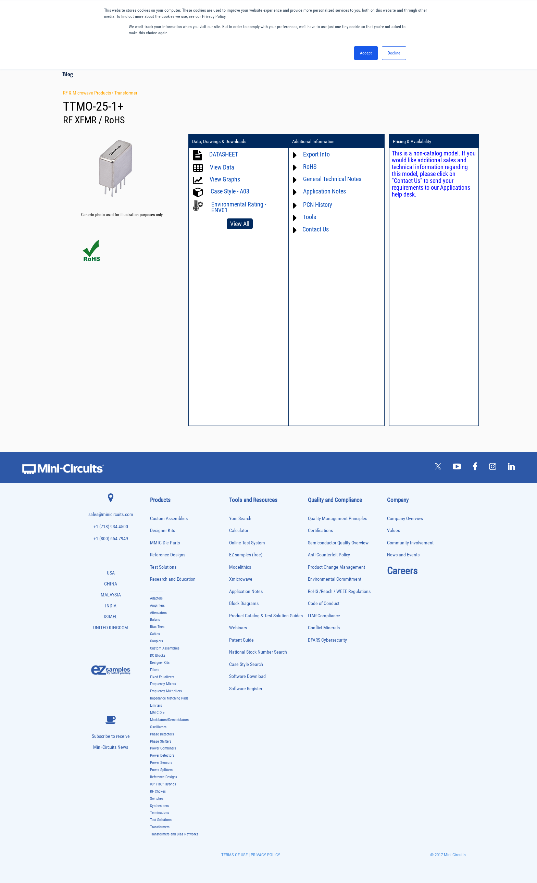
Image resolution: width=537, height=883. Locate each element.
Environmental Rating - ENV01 (238, 207)
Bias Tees (157, 627)
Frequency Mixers (163, 684)
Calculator (238, 530)
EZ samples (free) (245, 555)
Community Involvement (410, 543)
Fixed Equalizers (162, 677)
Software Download (247, 676)
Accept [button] (366, 53)
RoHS (309, 166)
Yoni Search (240, 518)
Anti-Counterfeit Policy (329, 555)
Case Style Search (246, 664)
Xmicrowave (240, 579)
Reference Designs (167, 555)
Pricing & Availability (412, 141)
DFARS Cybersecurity (327, 640)
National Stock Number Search (258, 652)
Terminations (159, 812)
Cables (155, 634)
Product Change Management (336, 567)
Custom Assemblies (169, 518)
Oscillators (158, 727)
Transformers (160, 827)
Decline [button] (394, 53)
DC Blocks (157, 655)
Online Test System (247, 543)
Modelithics (240, 567)
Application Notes (324, 191)
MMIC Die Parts (165, 543)
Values (393, 530)
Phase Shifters (160, 741)
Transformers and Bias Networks (174, 834)
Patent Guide (241, 640)
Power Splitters (161, 770)
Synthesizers (159, 806)
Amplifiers (157, 605)
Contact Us (315, 229)
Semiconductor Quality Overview (338, 543)
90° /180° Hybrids (163, 784)
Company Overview (405, 518)
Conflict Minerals (324, 628)
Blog (67, 74)
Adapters (156, 598)
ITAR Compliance (324, 616)
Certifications (320, 530)
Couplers (156, 641)
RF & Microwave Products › (88, 93)
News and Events (403, 555)
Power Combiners (163, 748)
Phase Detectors (162, 734)
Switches (156, 798)
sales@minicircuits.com (110, 514)
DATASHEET (223, 154)
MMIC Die (157, 712)
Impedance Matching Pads (169, 698)
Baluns (155, 619)
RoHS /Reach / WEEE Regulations (339, 591)
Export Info (316, 154)
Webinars (238, 628)
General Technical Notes (332, 178)
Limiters (156, 705)
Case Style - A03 (230, 191)
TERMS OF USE (234, 854)
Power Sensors (161, 762)
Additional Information (313, 141)
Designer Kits (162, 530)
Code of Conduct (323, 603)
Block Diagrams (244, 603)
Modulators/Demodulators (169, 720)
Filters (154, 670)
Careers (402, 571)
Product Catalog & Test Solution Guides (266, 616)
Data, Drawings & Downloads (219, 141)
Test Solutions (163, 567)
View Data (222, 167)
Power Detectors (162, 755)
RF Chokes (158, 791)
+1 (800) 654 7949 (110, 539)
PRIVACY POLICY (265, 854)
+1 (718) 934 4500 (110, 527)
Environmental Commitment (334, 579)
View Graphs (225, 179)
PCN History (317, 204)
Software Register (245, 689)
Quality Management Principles (337, 518)
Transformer (125, 93)
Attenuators (158, 612)
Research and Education (173, 579)
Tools (309, 216)
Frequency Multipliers (166, 691)
